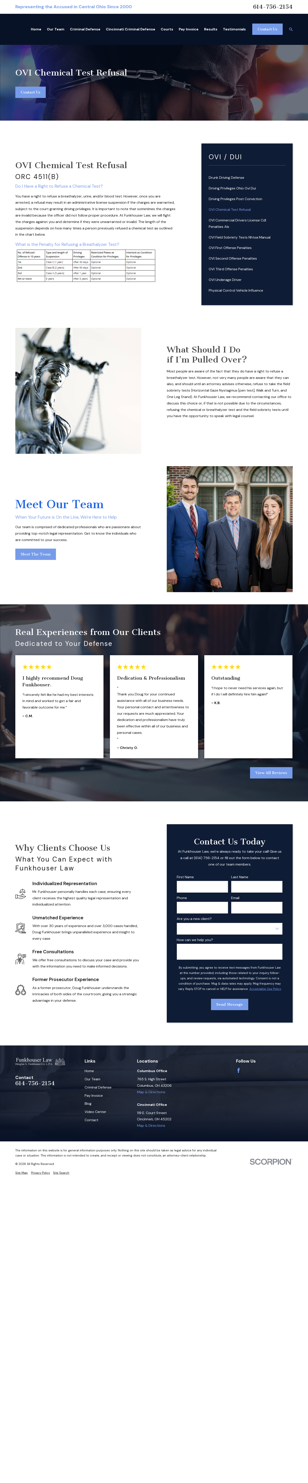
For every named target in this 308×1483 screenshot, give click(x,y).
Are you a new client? (194, 919)
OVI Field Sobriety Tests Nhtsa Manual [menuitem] (239, 237)
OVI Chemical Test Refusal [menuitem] (230, 209)
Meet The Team (36, 554)
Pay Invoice (94, 1095)
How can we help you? (195, 940)
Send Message (229, 1004)
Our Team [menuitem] (55, 29)
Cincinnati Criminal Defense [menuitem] (130, 29)
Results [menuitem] (210, 29)
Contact (91, 1120)
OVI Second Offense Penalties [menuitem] (233, 258)
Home (89, 1071)
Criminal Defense (98, 1087)
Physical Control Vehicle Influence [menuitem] (236, 290)
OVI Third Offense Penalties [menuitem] (231, 269)
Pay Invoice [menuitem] (189, 29)
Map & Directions (151, 1092)
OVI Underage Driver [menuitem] (225, 279)
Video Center (95, 1111)
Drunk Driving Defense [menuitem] (226, 177)
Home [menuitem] (36, 29)
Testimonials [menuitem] (234, 29)
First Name (185, 877)
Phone (182, 898)
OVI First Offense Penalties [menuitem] (230, 247)
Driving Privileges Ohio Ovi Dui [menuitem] (232, 188)
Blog (88, 1103)
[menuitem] (21, 1173)
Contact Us (267, 29)
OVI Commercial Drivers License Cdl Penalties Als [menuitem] (237, 223)
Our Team (92, 1079)
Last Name (239, 877)
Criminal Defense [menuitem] (85, 29)
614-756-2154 (273, 7)
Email (235, 898)
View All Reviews (271, 772)
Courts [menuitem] (167, 29)
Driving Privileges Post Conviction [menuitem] (235, 199)
